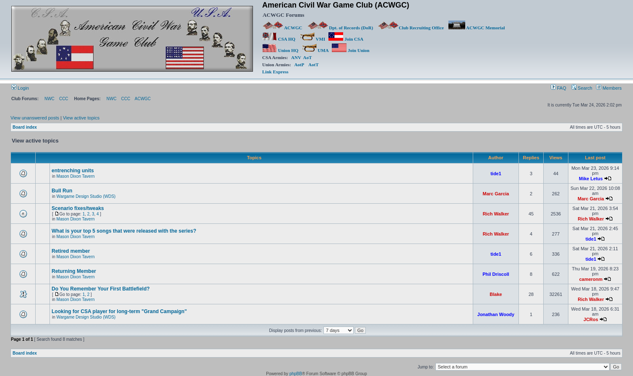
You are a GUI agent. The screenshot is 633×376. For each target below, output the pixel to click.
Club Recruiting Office (411, 27)
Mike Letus (591, 178)
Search (581, 88)
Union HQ (280, 50)
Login (20, 88)
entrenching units (73, 171)
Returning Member (74, 271)
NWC (49, 98)
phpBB (295, 373)
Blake (496, 294)
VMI (312, 38)
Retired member (71, 251)
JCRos (591, 319)
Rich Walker (496, 213)
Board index (25, 127)
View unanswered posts (34, 117)
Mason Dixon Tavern (76, 176)
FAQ (558, 88)
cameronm (591, 279)
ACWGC (282, 27)
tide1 (495, 173)
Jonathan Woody (495, 314)
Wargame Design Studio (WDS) (86, 196)
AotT (313, 64)
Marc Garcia (496, 193)
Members (609, 88)
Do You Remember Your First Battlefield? (101, 289)
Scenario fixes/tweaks (78, 208)
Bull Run (62, 191)
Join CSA (345, 38)
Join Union (351, 50)
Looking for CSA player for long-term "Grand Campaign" (119, 311)
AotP (299, 64)
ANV (296, 57)
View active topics (81, 117)
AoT (307, 57)
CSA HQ (278, 38)
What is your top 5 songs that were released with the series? (124, 231)
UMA (315, 50)
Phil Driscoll (495, 274)
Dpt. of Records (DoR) (340, 27)
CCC (63, 98)
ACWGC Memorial (476, 27)
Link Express (275, 71)
